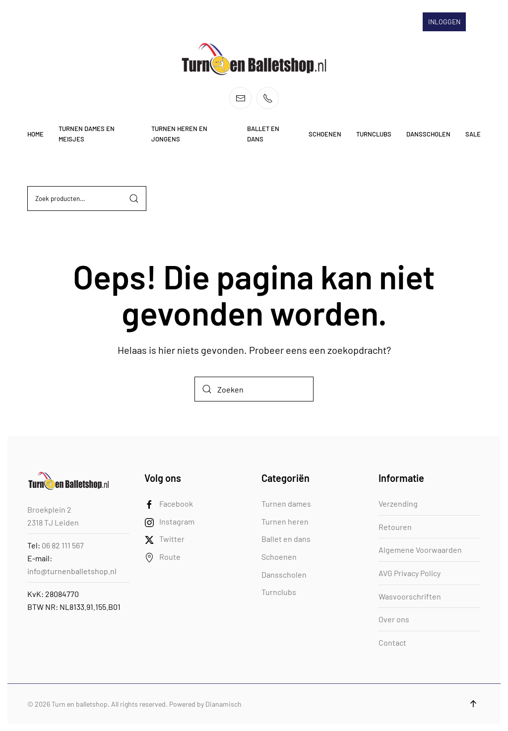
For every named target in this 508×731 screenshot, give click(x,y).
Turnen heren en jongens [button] (179, 134)
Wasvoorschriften (410, 596)
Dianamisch (223, 704)
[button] (473, 703)
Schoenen (279, 556)
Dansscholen (284, 574)
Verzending (398, 503)
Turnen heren (285, 521)
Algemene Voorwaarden (420, 549)
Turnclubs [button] (373, 134)
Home (35, 134)
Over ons (394, 619)
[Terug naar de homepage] (254, 59)
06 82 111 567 (63, 545)
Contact (392, 642)
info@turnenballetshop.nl (72, 571)
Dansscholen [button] (428, 134)
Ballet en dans (286, 538)
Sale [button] (473, 134)
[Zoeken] (254, 389)
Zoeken (134, 198)
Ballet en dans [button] (263, 134)
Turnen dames (286, 503)
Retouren (395, 527)
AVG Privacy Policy (410, 573)
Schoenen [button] (325, 134)
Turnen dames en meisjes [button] (87, 134)
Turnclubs (278, 592)
